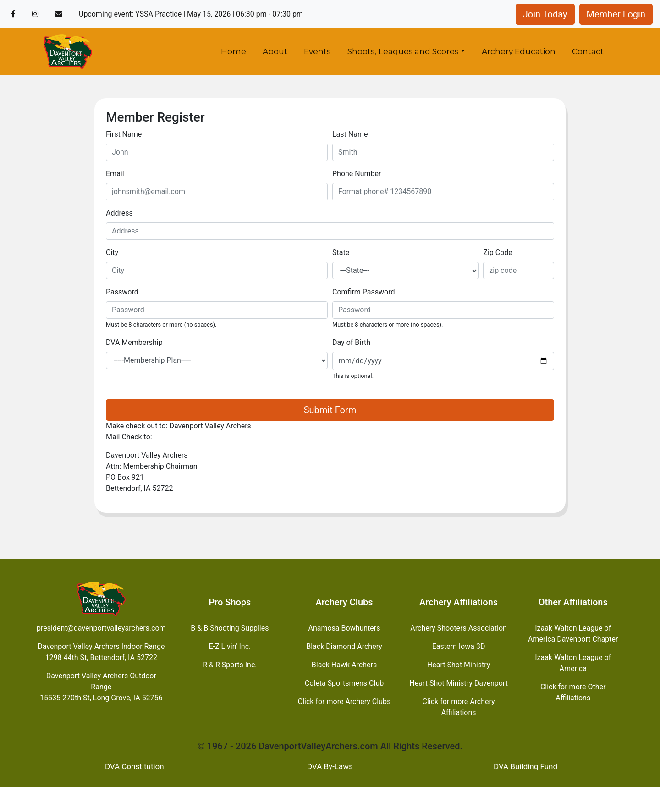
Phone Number (356, 173)
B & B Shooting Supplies (230, 628)
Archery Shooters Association (458, 628)
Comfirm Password (363, 292)
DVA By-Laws (330, 766)
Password (122, 292)
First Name (124, 134)
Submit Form (330, 410)
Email (115, 173)
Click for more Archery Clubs (344, 701)
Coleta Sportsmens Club (344, 683)
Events (317, 51)
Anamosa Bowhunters (344, 628)
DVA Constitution (134, 766)
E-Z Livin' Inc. (230, 646)
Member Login (616, 14)
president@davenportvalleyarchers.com (101, 628)
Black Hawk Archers (344, 664)
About (275, 51)
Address (119, 213)
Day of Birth (351, 342)
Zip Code (497, 252)
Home (233, 51)
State (340, 252)
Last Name (350, 134)
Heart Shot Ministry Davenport (458, 683)
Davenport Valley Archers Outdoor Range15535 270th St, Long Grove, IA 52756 (101, 686)
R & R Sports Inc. (230, 664)
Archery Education (519, 51)
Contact (588, 51)
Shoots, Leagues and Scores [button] (403, 51)
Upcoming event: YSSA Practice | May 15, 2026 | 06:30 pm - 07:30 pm (191, 14)
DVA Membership (134, 342)
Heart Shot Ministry (458, 664)
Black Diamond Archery (344, 646)
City (112, 252)
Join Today (545, 14)
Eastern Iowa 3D (458, 646)
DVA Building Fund (525, 766)
